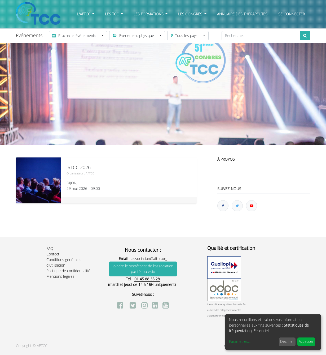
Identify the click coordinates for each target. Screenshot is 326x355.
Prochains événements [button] (74, 35)
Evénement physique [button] (134, 35)
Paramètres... (239, 341)
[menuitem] (242, 14)
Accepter (306, 341)
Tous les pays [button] (185, 35)
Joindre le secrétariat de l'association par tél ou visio (143, 269)
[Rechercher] (305, 35)
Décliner (287, 341)
